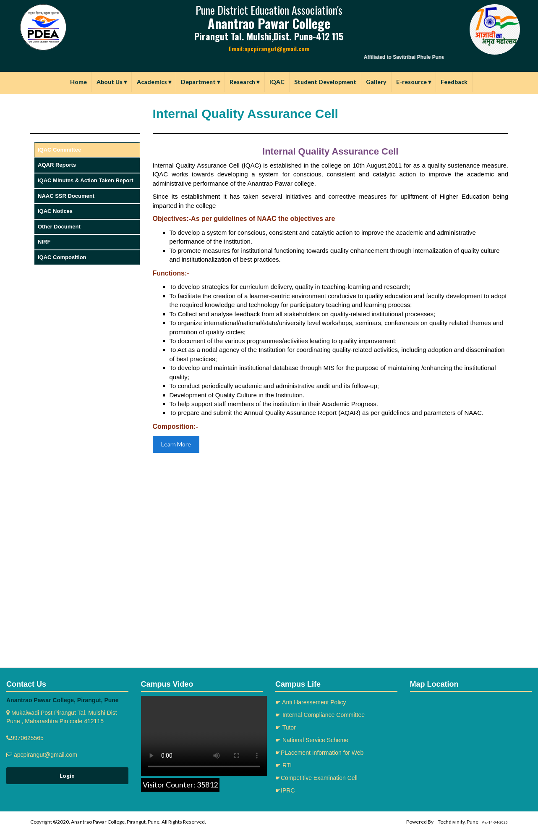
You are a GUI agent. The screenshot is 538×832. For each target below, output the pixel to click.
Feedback (454, 81)
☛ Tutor (285, 727)
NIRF (44, 242)
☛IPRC (285, 790)
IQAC (277, 81)
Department (200, 81)
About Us (112, 81)
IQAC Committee (59, 150)
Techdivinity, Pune (458, 822)
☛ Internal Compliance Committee (320, 714)
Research (244, 81)
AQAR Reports (57, 165)
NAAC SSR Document (66, 196)
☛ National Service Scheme (311, 740)
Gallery (376, 81)
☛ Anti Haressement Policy (310, 702)
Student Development (325, 81)
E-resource (413, 81)
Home (78, 81)
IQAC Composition (62, 257)
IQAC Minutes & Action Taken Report (85, 180)
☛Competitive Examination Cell (316, 777)
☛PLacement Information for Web (319, 752)
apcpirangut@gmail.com (44, 754)
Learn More (176, 444)
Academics (154, 81)
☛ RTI (283, 765)
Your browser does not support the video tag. (204, 736)
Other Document (59, 226)
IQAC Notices (55, 211)
